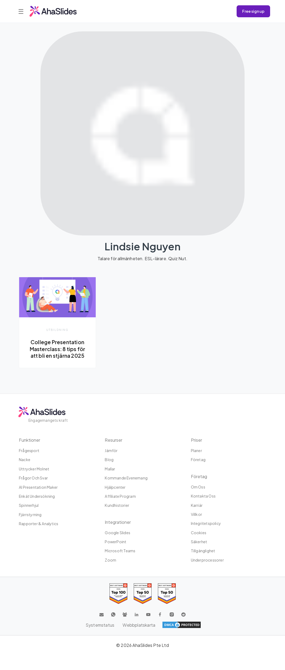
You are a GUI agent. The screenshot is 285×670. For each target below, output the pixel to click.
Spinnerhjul (29, 505)
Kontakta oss (203, 496)
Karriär (197, 505)
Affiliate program (120, 496)
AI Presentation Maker (38, 487)
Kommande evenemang (126, 477)
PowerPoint (115, 541)
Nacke (24, 459)
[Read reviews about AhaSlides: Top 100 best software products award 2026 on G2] (118, 594)
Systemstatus (99, 625)
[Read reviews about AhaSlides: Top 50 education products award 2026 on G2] (143, 594)
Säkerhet (199, 541)
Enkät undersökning (37, 496)
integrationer (118, 522)
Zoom (110, 560)
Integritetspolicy (206, 523)
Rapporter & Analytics (38, 523)
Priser (196, 440)
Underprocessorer (207, 560)
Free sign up (253, 11)
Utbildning (57, 329)
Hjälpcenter (115, 487)
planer (196, 450)
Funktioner (29, 440)
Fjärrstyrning (30, 514)
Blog (109, 459)
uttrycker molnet (34, 468)
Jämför (111, 450)
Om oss (198, 486)
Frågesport (29, 450)
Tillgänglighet (203, 551)
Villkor (196, 514)
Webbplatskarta (139, 625)
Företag (198, 459)
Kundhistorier (117, 505)
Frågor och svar (33, 477)
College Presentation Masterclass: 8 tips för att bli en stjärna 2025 (57, 349)
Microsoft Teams (120, 551)
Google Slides (117, 532)
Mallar (110, 468)
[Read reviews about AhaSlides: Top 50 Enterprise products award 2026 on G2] (167, 594)
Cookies (198, 532)
